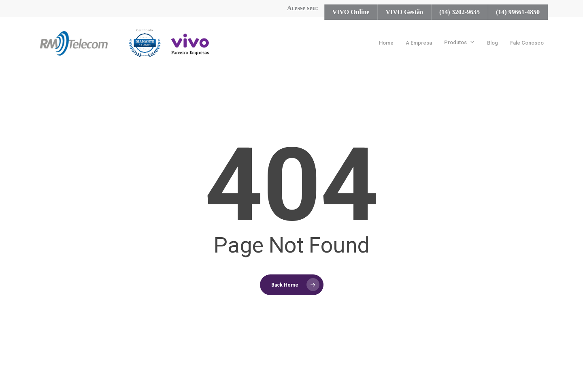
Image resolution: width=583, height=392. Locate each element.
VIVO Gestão (404, 12)
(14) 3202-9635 (459, 12)
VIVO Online (351, 12)
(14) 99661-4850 (518, 12)
